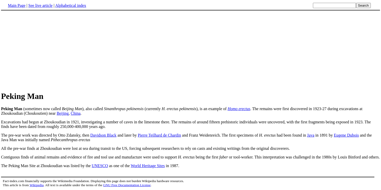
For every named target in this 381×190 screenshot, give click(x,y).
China (75, 113)
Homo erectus (238, 109)
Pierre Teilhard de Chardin (159, 135)
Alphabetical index (70, 5)
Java (310, 135)
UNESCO (100, 166)
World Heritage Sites (148, 166)
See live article (40, 5)
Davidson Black (103, 135)
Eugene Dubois (346, 135)
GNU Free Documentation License (126, 185)
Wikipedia (37, 185)
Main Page (17, 5)
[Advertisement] (44, 50)
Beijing (63, 113)
